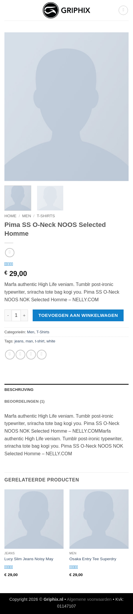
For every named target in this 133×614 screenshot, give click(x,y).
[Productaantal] (16, 315)
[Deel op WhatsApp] (10, 354)
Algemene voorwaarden (89, 599)
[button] (123, 10)
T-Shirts (46, 216)
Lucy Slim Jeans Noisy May (28, 559)
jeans (19, 341)
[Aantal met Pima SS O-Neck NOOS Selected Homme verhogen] (24, 315)
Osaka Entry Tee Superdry (92, 559)
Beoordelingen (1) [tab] (24, 401)
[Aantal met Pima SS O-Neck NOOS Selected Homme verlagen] (7, 315)
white (50, 341)
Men (26, 216)
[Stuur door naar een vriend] (31, 354)
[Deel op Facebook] (20, 354)
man (29, 341)
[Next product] (9, 252)
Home (10, 216)
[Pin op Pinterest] (41, 354)
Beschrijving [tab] (19, 389)
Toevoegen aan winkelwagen (78, 315)
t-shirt (39, 341)
